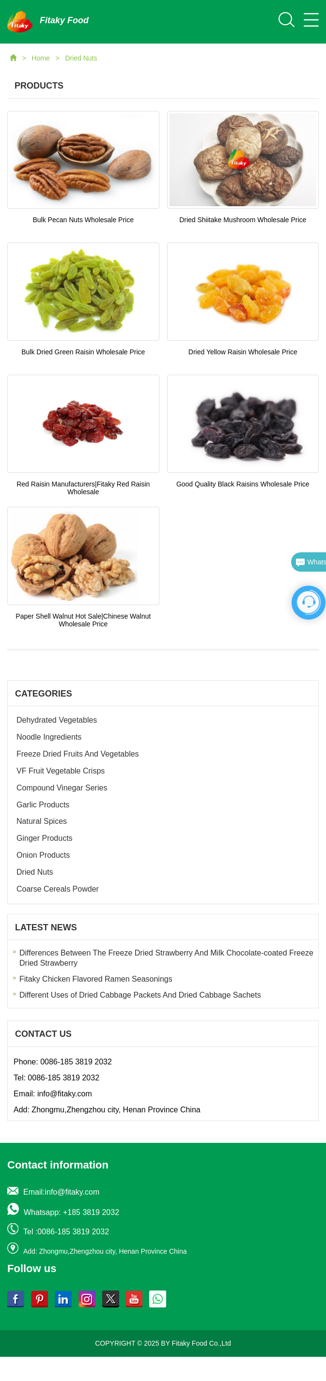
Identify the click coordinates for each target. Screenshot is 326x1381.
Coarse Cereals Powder (57, 889)
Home (42, 58)
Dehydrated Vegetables (56, 720)
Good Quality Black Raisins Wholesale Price (243, 484)
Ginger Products (44, 838)
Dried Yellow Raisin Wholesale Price (242, 352)
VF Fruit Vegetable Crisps (60, 771)
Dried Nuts (81, 58)
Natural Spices (41, 821)
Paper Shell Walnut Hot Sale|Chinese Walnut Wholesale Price (83, 620)
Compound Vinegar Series (61, 788)
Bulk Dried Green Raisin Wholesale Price (83, 352)
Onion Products (43, 855)
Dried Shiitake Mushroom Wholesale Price (242, 220)
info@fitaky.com (64, 1094)
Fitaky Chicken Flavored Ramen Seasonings (95, 979)
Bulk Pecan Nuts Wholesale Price (83, 220)
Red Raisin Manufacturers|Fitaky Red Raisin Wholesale (83, 488)
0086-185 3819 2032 (76, 1062)
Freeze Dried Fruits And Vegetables (77, 754)
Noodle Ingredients (48, 737)
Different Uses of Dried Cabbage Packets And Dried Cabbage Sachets (140, 995)
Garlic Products (42, 805)
